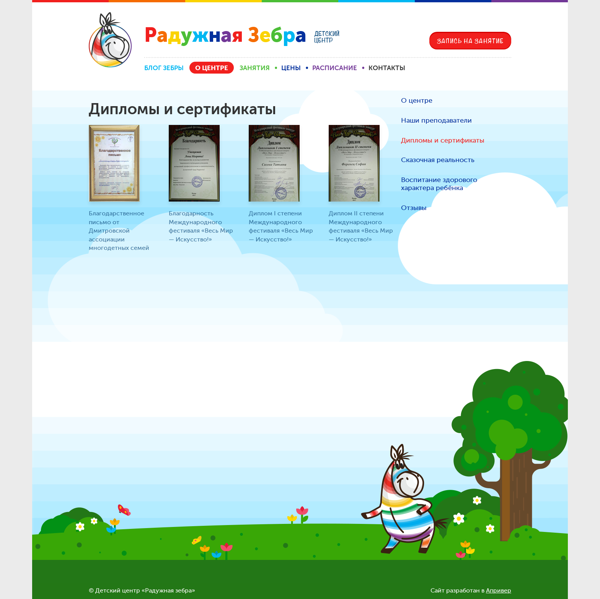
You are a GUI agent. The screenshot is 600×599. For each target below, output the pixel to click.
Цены (291, 68)
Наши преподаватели (436, 121)
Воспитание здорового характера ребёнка (439, 184)
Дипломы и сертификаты (442, 140)
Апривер (498, 590)
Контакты (386, 68)
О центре (211, 68)
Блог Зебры (164, 68)
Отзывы (414, 208)
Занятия (255, 68)
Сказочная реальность (437, 160)
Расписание (334, 68)
